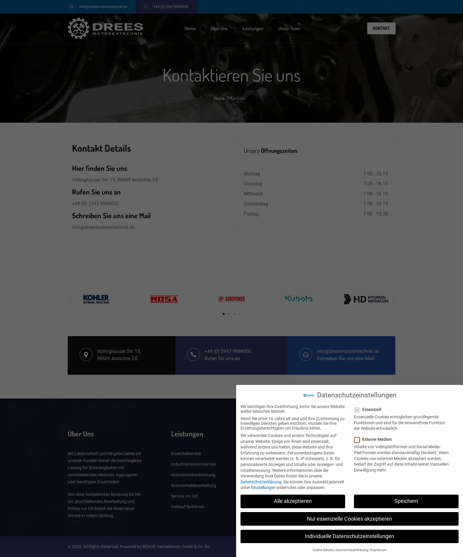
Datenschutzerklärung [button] (352, 548)
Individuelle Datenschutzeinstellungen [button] (349, 534)
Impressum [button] (378, 548)
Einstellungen (263, 485)
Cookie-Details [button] (323, 548)
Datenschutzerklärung (261, 480)
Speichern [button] (406, 499)
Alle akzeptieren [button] (293, 499)
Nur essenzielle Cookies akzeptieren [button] (349, 517)
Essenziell (369, 407)
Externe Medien (375, 437)
